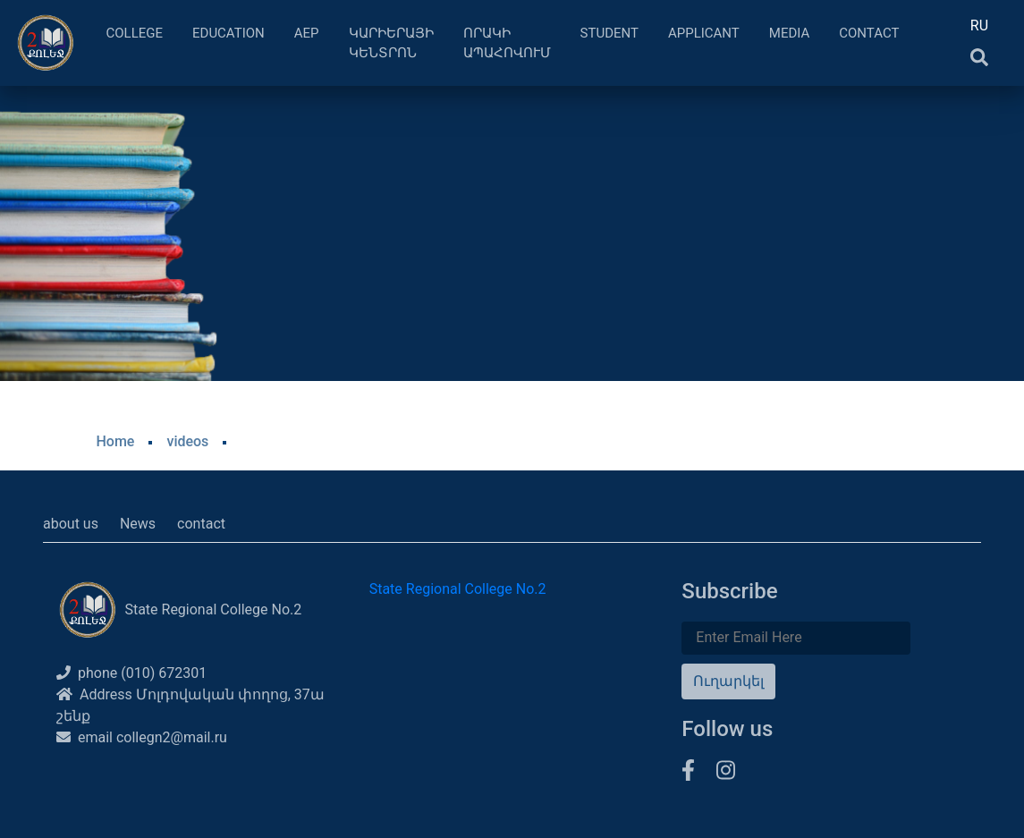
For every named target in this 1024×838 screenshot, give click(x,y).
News (138, 523)
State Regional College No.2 (457, 588)
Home (116, 441)
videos (187, 441)
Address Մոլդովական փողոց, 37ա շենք (190, 705)
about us (70, 523)
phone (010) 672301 (131, 672)
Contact (869, 33)
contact (201, 523)
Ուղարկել (728, 681)
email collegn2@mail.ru (141, 737)
